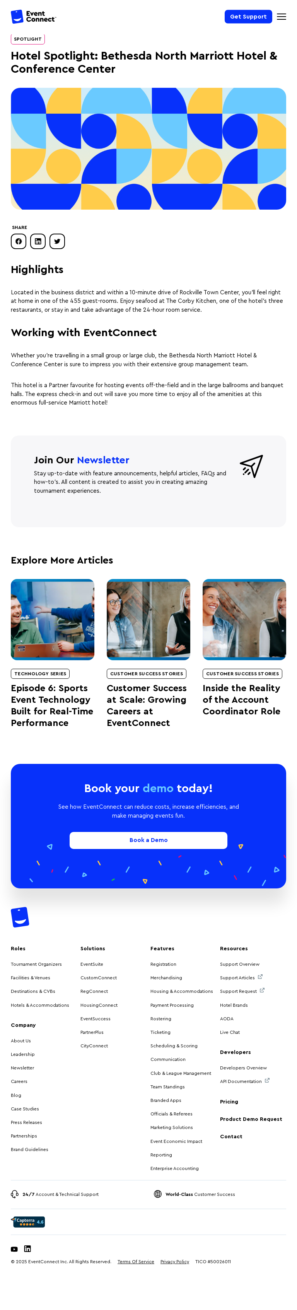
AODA (227, 1018)
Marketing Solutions (171, 1127)
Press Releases (26, 1122)
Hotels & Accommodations (40, 1005)
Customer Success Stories (146, 673)
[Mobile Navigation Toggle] (281, 17)
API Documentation (245, 1081)
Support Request (242, 991)
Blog (16, 1095)
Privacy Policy (174, 1261)
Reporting (161, 1155)
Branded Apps (165, 1100)
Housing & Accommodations (181, 991)
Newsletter (22, 1068)
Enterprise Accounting (174, 1168)
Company (23, 1025)
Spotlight (28, 39)
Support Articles (241, 977)
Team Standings (167, 1087)
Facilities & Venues (30, 977)
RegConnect (94, 991)
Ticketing (160, 1032)
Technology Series (40, 673)
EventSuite (91, 964)
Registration (163, 964)
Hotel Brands (234, 1005)
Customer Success (200, 1194)
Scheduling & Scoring (174, 1046)
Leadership (23, 1054)
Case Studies (25, 1109)
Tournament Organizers (36, 964)
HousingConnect (99, 1005)
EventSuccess (95, 1018)
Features (162, 948)
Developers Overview (243, 1068)
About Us (21, 1040)
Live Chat (230, 1032)
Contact (231, 1136)
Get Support (248, 16)
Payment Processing (172, 1005)
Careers (19, 1081)
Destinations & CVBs (33, 991)
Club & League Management (180, 1073)
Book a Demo (149, 840)
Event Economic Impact (176, 1141)
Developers (235, 1052)
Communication (168, 1059)
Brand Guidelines (29, 1149)
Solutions (92, 948)
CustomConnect (98, 977)
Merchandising (166, 977)
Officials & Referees (171, 1114)
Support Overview (239, 964)
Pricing (229, 1102)
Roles (18, 948)
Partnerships (24, 1136)
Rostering (160, 1018)
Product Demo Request (251, 1119)
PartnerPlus (92, 1032)
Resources (234, 948)
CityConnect (94, 1046)
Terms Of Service (136, 1261)
